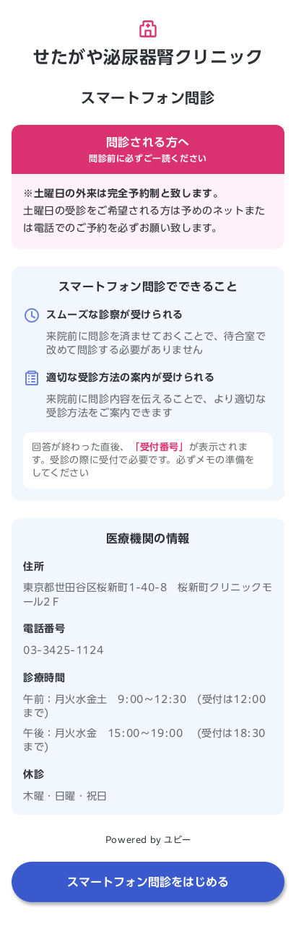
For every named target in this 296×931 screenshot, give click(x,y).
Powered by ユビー (148, 839)
